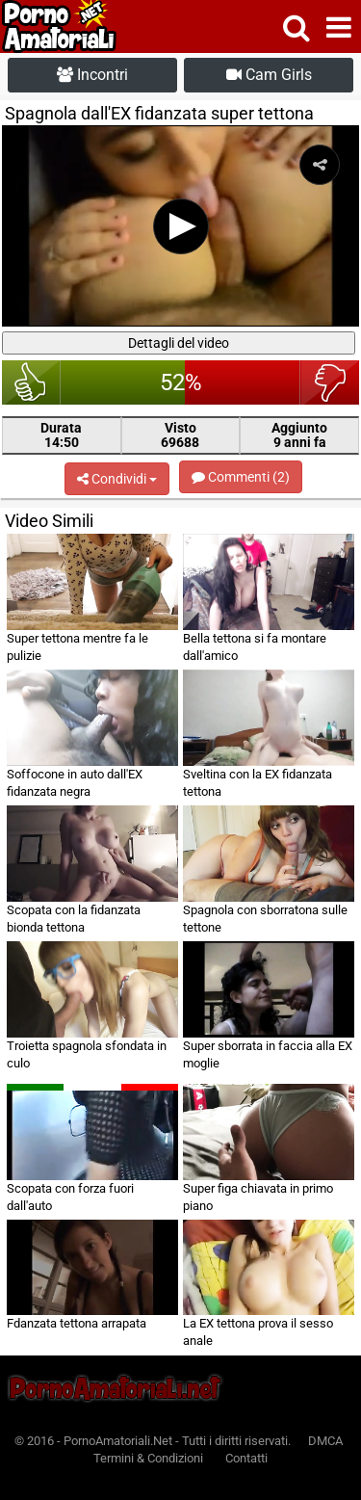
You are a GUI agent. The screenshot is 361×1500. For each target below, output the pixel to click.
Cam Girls (269, 75)
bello (31, 382)
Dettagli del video (178, 343)
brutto (329, 382)
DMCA (325, 1441)
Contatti (246, 1458)
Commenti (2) (241, 477)
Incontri (92, 75)
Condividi (117, 479)
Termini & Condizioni (148, 1458)
